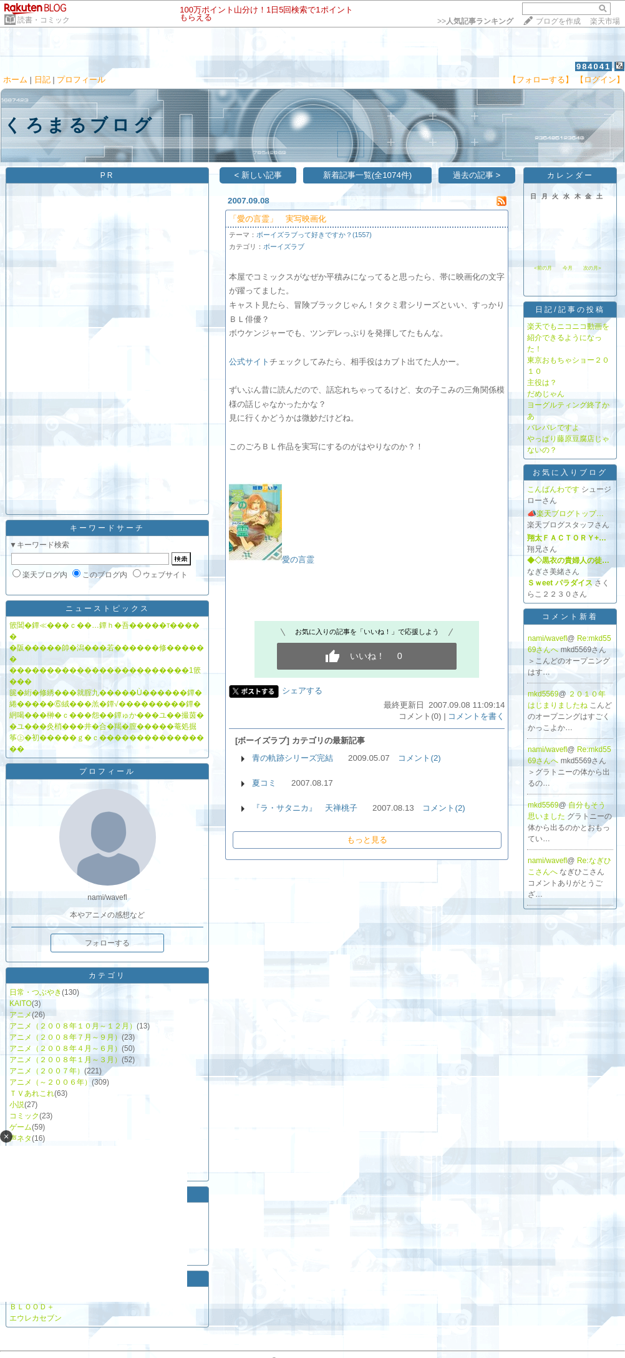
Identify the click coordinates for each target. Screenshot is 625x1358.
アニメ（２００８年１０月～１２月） (73, 1026)
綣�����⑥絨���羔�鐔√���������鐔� (105, 704)
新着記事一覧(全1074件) (367, 175)
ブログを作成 (558, 21)
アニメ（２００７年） (46, 1071)
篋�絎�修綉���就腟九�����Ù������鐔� (105, 692)
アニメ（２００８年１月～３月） (65, 1059)
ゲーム (20, 1127)
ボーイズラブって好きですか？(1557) (314, 234)
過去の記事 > (477, 175)
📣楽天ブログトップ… (565, 513)
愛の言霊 (298, 559)
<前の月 (543, 268)
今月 (568, 268)
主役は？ (542, 382)
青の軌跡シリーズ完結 (292, 758)
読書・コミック (43, 20)
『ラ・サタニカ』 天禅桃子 (304, 808)
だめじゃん (545, 393)
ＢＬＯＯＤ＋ (31, 1306)
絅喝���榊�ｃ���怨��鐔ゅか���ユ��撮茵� (106, 715)
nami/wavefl (547, 638)
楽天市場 (605, 21)
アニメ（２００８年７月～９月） (65, 1037)
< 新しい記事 (259, 175)
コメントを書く (476, 716)
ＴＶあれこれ (31, 1093)
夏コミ (264, 783)
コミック (24, 1115)
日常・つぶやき (35, 992)
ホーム (15, 79)
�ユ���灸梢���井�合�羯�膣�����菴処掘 (102, 726)
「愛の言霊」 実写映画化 (277, 218)
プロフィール (81, 79)
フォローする (107, 943)
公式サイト (249, 361)
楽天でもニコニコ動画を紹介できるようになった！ (568, 337)
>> (475, 21)
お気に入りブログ (570, 472)
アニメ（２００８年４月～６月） (65, 1048)
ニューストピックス (107, 608)
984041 (593, 66)
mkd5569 (543, 694)
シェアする (302, 690)
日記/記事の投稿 (569, 309)
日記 (42, 79)
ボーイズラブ (283, 246)
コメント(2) (419, 758)
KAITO (20, 1003)
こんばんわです (553, 489)
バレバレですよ (553, 427)
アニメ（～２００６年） (50, 1082)
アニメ (20, 1014)
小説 (16, 1104)
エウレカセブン (35, 1318)
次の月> (592, 268)
